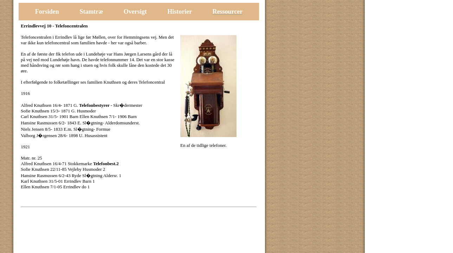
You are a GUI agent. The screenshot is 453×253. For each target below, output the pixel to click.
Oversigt (135, 11)
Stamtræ (91, 11)
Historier (180, 11)
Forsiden (47, 11)
